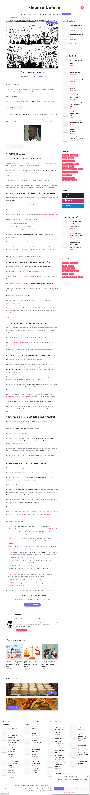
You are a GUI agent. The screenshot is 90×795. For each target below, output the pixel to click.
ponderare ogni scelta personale (34, 279)
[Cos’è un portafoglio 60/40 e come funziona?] (50, 764)
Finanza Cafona (44, 8)
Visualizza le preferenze (81, 789)
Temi (25, 14)
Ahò (54, 14)
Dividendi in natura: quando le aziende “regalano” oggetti (59, 773)
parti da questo (31, 180)
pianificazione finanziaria (50, 214)
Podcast (52, 529)
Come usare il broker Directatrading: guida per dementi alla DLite (76, 138)
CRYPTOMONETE (67, 175)
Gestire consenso (4, 793)
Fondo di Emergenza (12, 303)
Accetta (59, 789)
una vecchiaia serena (20, 223)
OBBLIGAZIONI (46, 599)
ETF (37, 599)
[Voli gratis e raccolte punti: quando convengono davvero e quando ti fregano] (65, 223)
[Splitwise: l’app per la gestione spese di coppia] (73, 754)
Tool (30, 14)
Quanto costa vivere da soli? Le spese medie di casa (75, 104)
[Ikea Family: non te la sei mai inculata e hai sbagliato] (65, 87)
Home (20, 14)
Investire (40, 599)
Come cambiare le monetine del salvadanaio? (74, 129)
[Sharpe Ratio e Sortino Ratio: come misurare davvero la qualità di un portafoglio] (50, 728)
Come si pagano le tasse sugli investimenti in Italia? (76, 113)
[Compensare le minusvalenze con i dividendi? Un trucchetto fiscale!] (4, 772)
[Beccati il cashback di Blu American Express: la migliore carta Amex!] (65, 71)
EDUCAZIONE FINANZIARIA (38, 595)
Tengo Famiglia (47, 14)
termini (8, 173)
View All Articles (21, 630)
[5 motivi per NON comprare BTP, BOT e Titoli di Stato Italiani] (4, 762)
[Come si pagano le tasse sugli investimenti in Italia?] (65, 113)
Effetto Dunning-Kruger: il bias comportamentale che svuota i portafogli (76, 27)
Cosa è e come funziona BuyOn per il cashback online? (75, 62)
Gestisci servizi (57, 784)
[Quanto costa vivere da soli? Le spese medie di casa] (65, 104)
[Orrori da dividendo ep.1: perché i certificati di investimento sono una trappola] (50, 740)
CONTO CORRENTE (73, 172)
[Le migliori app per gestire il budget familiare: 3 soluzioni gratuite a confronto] (65, 244)
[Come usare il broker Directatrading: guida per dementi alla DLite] (65, 138)
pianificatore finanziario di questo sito (18, 397)
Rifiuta (69, 789)
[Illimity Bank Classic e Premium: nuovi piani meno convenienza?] (27, 771)
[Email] (17, 7)
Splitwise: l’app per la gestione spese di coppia (83, 754)
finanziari (14, 173)
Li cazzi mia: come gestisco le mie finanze (82, 763)
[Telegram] (14, 7)
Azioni (21, 599)
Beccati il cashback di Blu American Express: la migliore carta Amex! (76, 71)
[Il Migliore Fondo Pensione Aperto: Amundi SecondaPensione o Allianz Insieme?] (4, 737)
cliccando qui (20, 585)
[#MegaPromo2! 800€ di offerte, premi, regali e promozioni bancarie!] (4, 749)
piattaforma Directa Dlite (44, 350)
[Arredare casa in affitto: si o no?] (65, 45)
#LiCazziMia (66, 155)
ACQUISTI (71, 158)
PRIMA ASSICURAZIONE (17, 580)
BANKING (65, 166)
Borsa (25, 599)
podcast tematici (51, 188)
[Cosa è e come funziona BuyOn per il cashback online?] (65, 62)
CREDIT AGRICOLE (16, 558)
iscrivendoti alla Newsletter (31, 529)
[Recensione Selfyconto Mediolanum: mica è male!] (27, 741)
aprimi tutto (19, 107)
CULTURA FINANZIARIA (68, 177)
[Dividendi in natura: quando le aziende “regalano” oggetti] (50, 773)
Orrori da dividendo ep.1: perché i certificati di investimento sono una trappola (59, 742)
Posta (58, 14)
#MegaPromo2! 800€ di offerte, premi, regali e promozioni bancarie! (12, 751)
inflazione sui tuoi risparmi (31, 230)
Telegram (18, 529)
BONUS (72, 166)
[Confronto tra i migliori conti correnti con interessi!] (27, 751)
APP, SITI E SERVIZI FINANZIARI (70, 163)
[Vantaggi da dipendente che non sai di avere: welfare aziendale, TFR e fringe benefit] (65, 234)
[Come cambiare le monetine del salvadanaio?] (65, 129)
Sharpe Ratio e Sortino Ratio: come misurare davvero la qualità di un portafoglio (59, 729)
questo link (29, 534)
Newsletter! (66, 14)
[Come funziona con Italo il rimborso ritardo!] (73, 745)
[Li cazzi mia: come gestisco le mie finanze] (73, 763)
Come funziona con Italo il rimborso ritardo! (83, 745)
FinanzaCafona (20, 619)
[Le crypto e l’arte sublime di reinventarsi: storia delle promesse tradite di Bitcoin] (50, 752)
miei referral (42, 534)
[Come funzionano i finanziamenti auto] (4, 730)
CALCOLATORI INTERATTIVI (69, 169)
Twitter (11, 529)
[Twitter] (7, 7)
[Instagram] (11, 7)
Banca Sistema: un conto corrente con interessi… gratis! (37, 762)
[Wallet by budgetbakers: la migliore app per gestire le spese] (65, 96)
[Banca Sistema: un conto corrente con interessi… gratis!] (27, 762)
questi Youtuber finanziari (43, 185)
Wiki (35, 14)
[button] (87, 776)
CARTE (80, 169)
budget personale (28, 276)
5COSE (64, 158)
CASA (64, 172)
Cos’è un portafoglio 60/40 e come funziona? (60, 764)
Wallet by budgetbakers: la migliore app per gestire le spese (76, 96)
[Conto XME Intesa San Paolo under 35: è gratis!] (65, 80)
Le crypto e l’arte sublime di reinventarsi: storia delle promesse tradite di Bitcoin (59, 754)
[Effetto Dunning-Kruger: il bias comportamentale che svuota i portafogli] (65, 27)
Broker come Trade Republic (19, 342)
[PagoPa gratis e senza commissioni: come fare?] (65, 122)
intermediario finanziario (41, 327)
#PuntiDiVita (74, 155)
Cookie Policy (67, 792)
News (39, 14)
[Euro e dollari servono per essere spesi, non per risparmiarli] (65, 36)
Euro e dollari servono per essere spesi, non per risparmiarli (76, 36)
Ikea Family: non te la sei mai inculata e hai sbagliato (76, 87)
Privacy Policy (74, 792)
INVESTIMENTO (13, 18)
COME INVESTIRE (31, 599)
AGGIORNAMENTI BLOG (69, 161)
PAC (24, 514)
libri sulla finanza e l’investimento (23, 188)
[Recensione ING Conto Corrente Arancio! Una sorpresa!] (27, 730)
